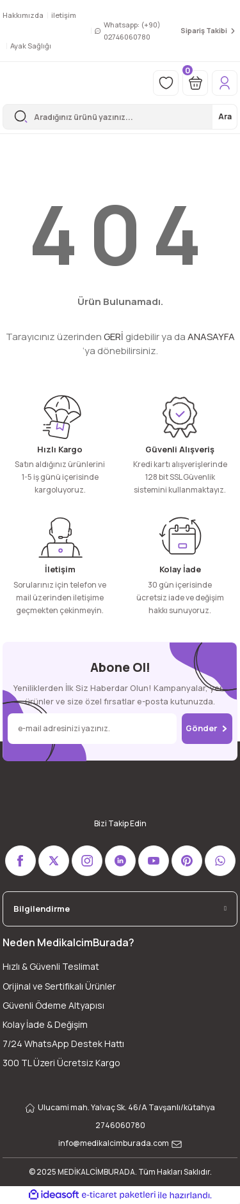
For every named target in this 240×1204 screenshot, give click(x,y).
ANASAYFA (211, 336)
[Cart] (195, 83)
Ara (225, 116)
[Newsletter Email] (92, 728)
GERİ (114, 336)
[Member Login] (224, 83)
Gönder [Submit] (207, 728)
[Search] (120, 117)
